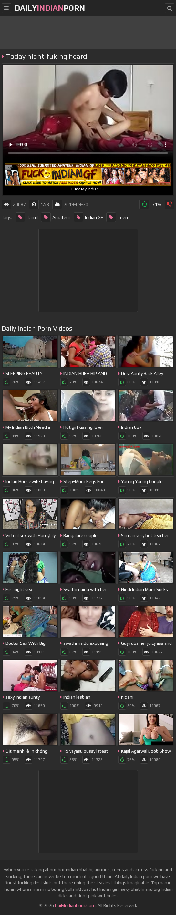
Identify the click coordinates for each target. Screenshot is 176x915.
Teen (117, 217)
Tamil (27, 217)
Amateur (55, 217)
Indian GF (88, 217)
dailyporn (50, 8)
